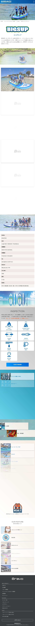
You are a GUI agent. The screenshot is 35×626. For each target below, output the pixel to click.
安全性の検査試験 (18, 364)
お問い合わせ (18, 620)
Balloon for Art (4, 608)
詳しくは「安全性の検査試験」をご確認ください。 (17, 318)
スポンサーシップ (5, 602)
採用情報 (4, 593)
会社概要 (4, 587)
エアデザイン (4, 604)
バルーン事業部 (5, 589)
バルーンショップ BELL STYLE (8, 614)
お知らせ (4, 585)
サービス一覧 (4, 600)
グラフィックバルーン (6, 606)
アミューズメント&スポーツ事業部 (8, 591)
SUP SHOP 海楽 (5, 616)
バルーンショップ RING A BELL (8, 612)
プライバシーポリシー (25, 624)
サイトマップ (4, 595)
